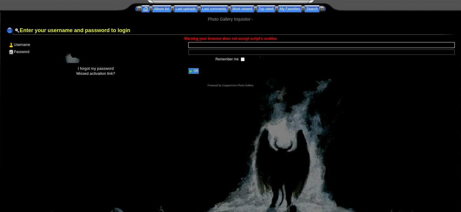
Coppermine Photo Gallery (237, 85)
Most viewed (242, 9)
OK (193, 71)
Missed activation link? (95, 73)
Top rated (266, 9)
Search (312, 9)
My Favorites (290, 9)
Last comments (214, 9)
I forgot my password (95, 68)
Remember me (228, 59)
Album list (161, 9)
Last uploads (186, 9)
